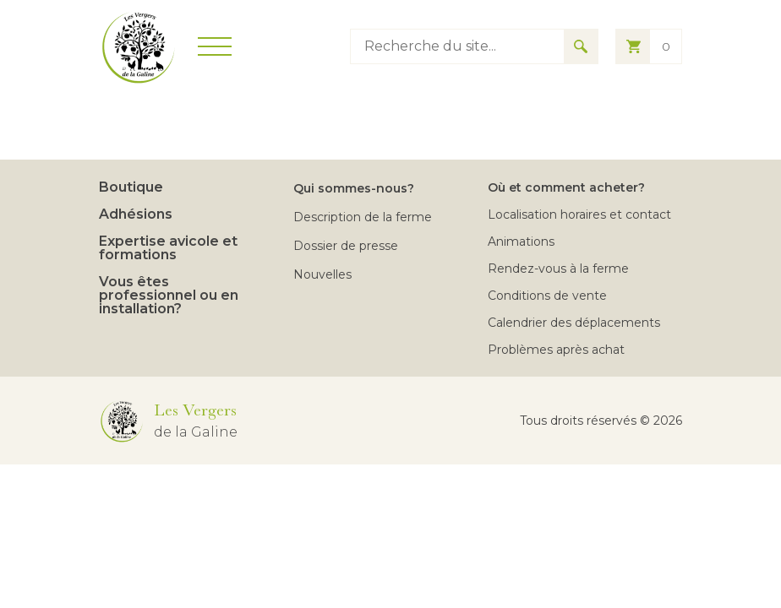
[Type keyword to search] (457, 46)
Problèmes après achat (556, 349)
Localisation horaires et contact (579, 214)
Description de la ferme (362, 217)
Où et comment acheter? (566, 187)
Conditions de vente (547, 295)
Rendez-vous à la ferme (558, 268)
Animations (521, 241)
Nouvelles (322, 274)
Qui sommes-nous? (353, 188)
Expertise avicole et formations (168, 248)
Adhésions (135, 214)
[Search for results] (581, 46)
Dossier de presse (345, 245)
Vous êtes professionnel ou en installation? (168, 295)
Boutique (131, 187)
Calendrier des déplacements (574, 322)
